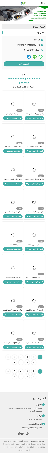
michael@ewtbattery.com (28, 45)
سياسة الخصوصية (37, 441)
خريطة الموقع (24, 441)
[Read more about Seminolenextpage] (21, 376)
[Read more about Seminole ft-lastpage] (14, 376)
